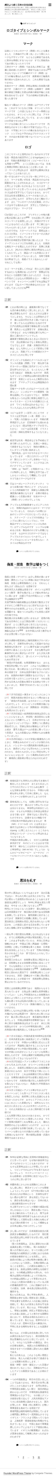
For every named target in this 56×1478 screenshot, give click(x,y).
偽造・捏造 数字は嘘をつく (28, 564)
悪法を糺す (28, 880)
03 (6, 412)
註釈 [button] (8, 299)
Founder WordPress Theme (17, 1473)
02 (6, 359)
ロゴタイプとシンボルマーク (28, 30)
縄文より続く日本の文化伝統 (18, 4)
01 (6, 307)
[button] (49, 69)
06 (6, 504)
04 (6, 440)
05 (6, 483)
